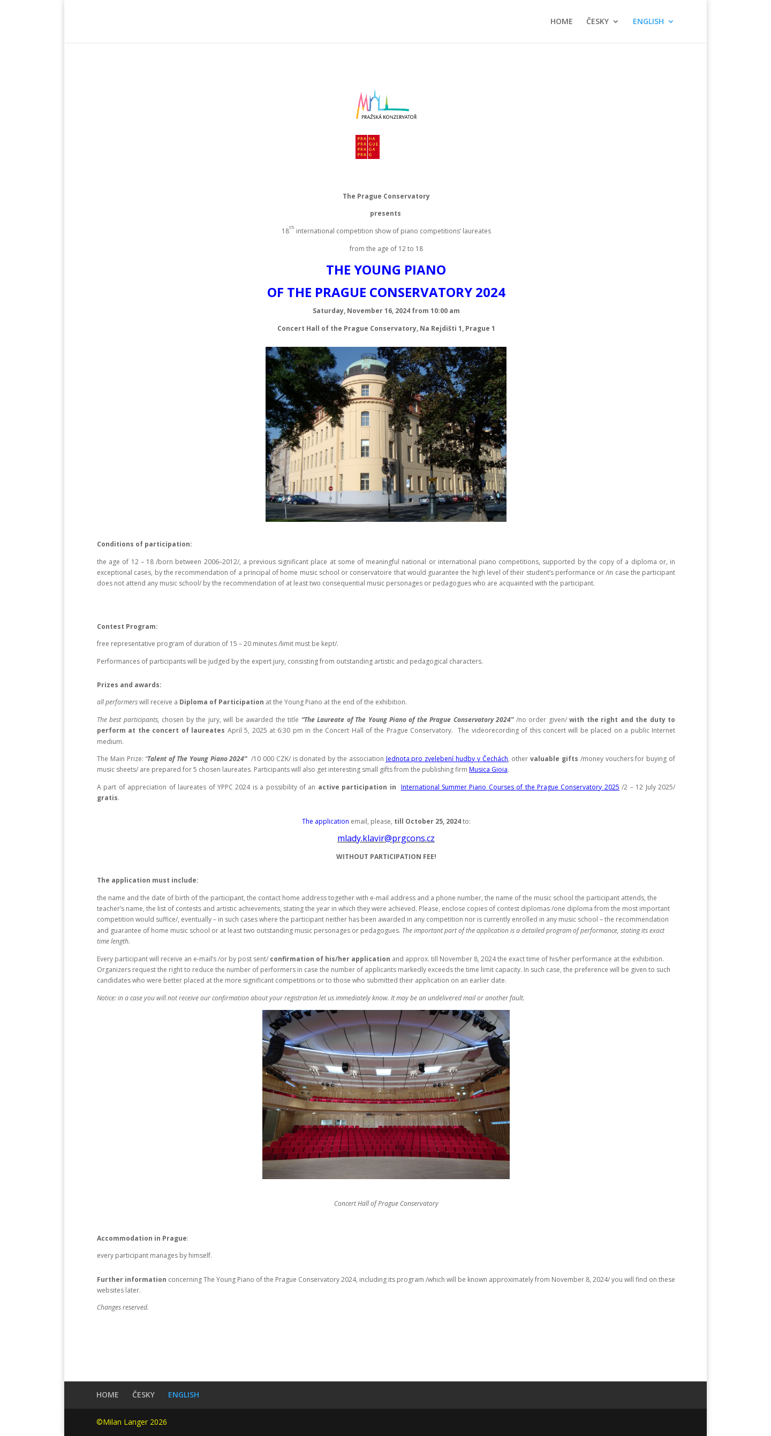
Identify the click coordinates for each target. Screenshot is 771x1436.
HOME (561, 22)
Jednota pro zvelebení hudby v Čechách (447, 758)
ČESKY (597, 22)
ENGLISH (648, 22)
